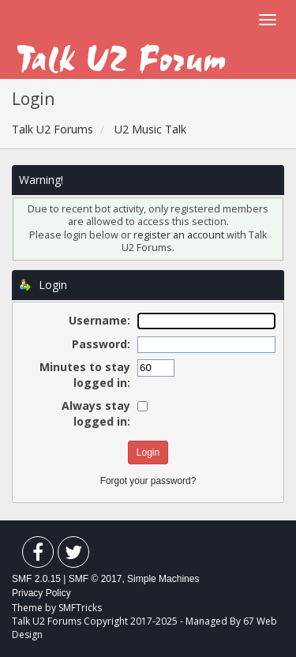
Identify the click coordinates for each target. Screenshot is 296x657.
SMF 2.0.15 (36, 578)
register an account (180, 235)
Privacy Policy (41, 593)
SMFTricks (80, 607)
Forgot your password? (148, 480)
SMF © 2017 (95, 578)
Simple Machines (163, 578)
